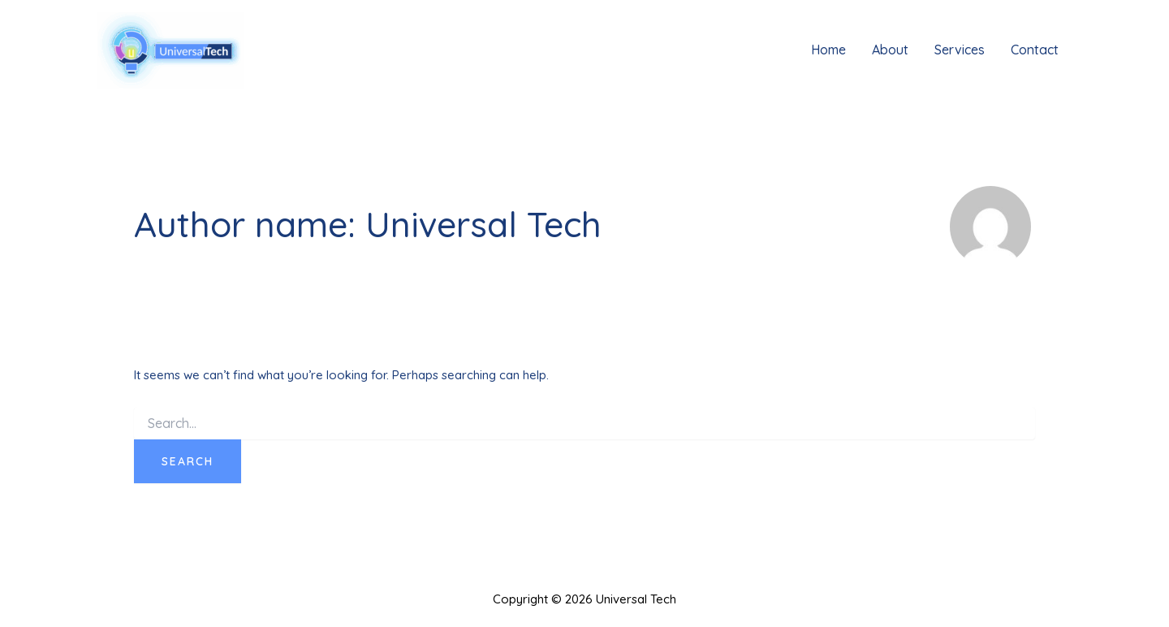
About (890, 49)
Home (828, 49)
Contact (1035, 49)
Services (959, 49)
